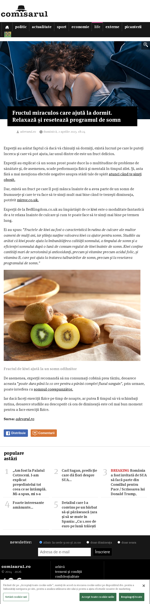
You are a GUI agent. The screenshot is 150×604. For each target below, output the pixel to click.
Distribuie (16, 433)
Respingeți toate (131, 597)
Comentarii (43, 433)
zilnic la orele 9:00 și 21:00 (60, 542)
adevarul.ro (28, 131)
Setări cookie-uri (16, 597)
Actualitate (41, 27)
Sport (61, 27)
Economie (80, 27)
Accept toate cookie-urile (98, 597)
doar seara (127, 542)
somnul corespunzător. (53, 389)
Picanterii (133, 27)
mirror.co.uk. (28, 200)
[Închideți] (143, 586)
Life (97, 27)
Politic (21, 27)
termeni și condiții (68, 572)
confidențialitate (67, 576)
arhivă (60, 567)
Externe (112, 27)
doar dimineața (99, 542)
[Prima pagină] (7, 26)
